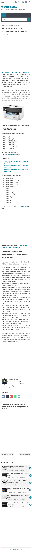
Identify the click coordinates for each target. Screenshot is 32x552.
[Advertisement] (16, 54)
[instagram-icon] (22, 2)
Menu (3, 15)
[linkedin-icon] (26, 2)
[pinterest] (11, 396)
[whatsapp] (15, 396)
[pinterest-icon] (29, 2)
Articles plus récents (7, 454)
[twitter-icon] (19, 2)
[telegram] (19, 396)
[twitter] (7, 396)
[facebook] (3, 396)
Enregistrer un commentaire (18, 34)
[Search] (14, 19)
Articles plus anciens (25, 454)
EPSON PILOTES (9, 7)
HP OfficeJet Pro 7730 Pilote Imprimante (15, 72)
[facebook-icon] (16, 2)
